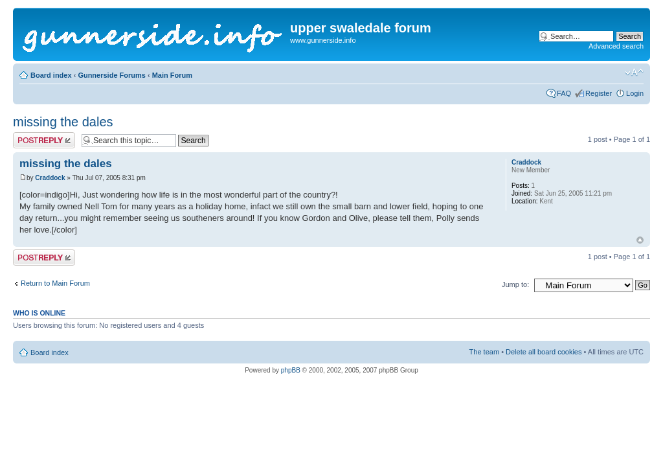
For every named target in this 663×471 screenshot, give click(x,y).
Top (640, 240)
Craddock (50, 177)
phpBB (290, 370)
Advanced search (616, 46)
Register (598, 93)
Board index (51, 75)
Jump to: (515, 284)
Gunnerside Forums (112, 75)
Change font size (634, 72)
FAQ (564, 93)
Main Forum (172, 75)
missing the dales (63, 122)
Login (635, 93)
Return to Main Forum (55, 283)
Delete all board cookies (543, 352)
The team (484, 352)
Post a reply (44, 140)
